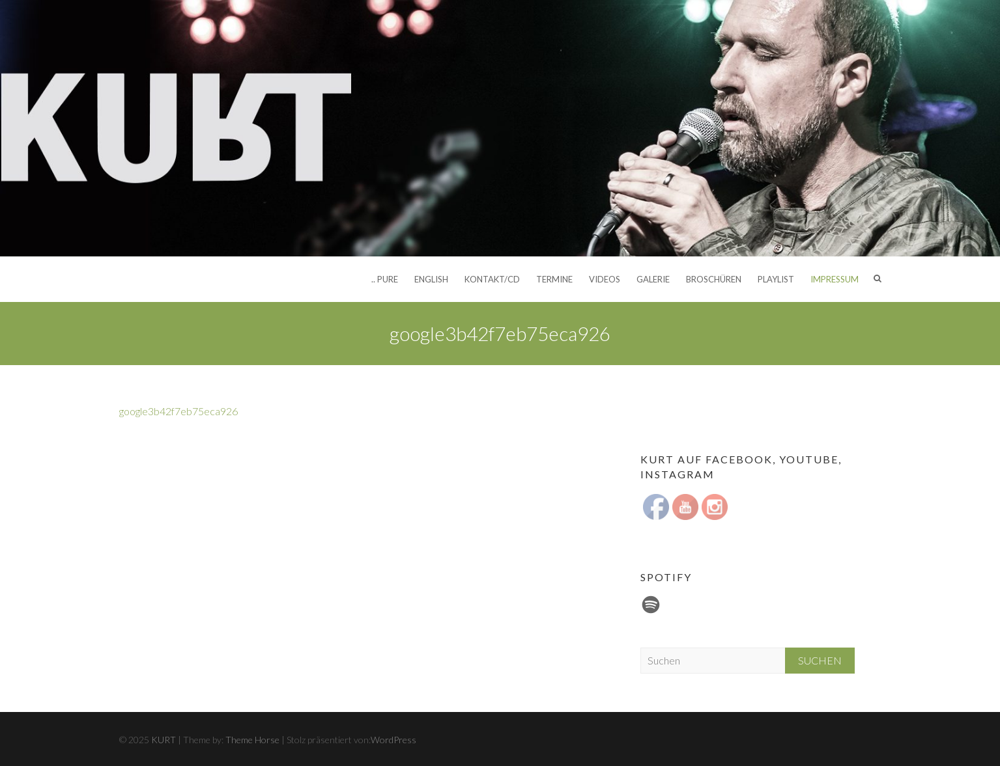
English (431, 279)
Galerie (653, 279)
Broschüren (713, 279)
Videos (604, 279)
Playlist (776, 279)
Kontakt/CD (492, 279)
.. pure (384, 279)
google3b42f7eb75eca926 (178, 411)
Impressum (834, 279)
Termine (554, 279)
